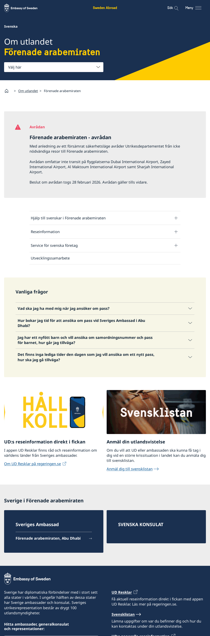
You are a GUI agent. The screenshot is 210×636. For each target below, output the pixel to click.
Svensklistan (123, 614)
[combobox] (53, 67)
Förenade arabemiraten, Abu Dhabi (48, 538)
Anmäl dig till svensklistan (130, 468)
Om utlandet (28, 90)
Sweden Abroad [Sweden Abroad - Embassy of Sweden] (105, 7)
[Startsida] (8, 91)
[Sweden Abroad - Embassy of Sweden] (24, 8)
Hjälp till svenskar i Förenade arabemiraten (68, 217)
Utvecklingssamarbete (50, 258)
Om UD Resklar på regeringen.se (32, 463)
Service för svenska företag (54, 245)
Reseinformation (45, 231)
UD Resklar (122, 592)
